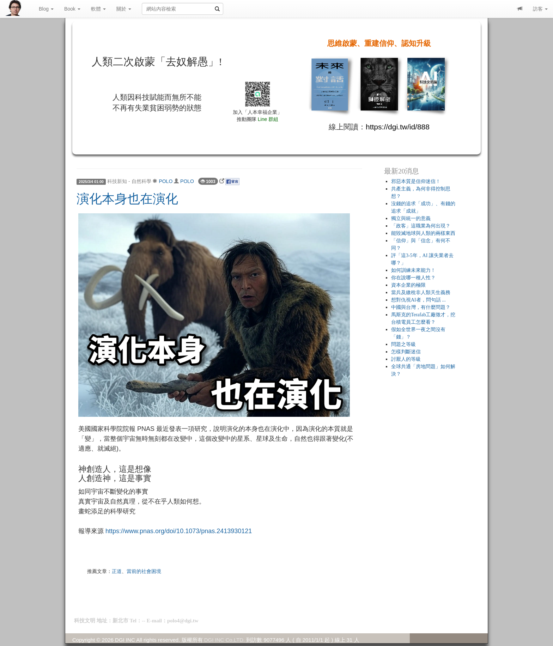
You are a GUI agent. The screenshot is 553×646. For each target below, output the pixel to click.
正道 (117, 571)
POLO (165, 181)
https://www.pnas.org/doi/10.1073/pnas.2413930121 (178, 531)
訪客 (540, 9)
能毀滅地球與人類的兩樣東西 (423, 233)
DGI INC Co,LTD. (224, 640)
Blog (46, 9)
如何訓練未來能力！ (413, 270)
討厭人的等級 (406, 359)
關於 (123, 9)
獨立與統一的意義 (411, 218)
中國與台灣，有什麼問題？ (420, 307)
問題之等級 (403, 344)
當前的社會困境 (144, 571)
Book (72, 9)
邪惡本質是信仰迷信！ (415, 181)
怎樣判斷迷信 (406, 351)
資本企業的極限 (408, 285)
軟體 (98, 9)
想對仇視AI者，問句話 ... (418, 300)
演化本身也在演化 (127, 199)
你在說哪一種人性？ (413, 277)
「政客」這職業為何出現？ (420, 225)
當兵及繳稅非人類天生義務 (420, 292)
